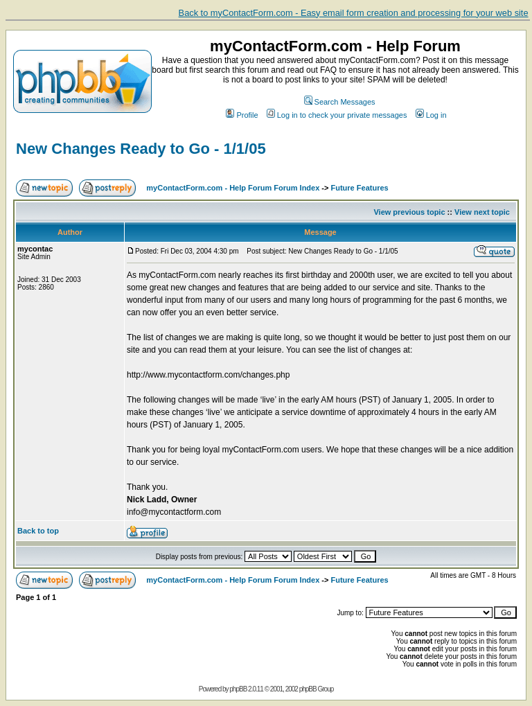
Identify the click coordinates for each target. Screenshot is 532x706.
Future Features (360, 188)
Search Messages (339, 102)
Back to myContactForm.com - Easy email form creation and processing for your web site (354, 13)
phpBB (238, 689)
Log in (431, 115)
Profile (242, 115)
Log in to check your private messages (337, 115)
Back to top (38, 531)
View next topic (482, 212)
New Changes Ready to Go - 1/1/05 (141, 148)
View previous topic (409, 212)
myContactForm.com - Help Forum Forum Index (232, 188)
